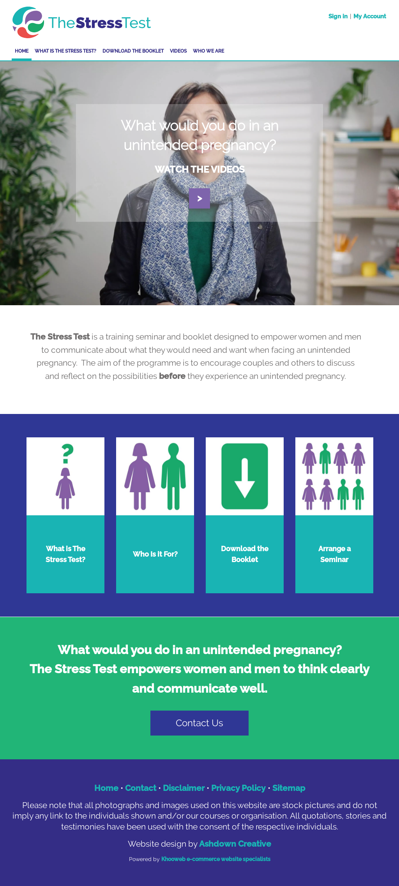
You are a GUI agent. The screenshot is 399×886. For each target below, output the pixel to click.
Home (21, 51)
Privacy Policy (238, 788)
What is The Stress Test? (65, 51)
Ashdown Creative (235, 844)
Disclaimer (184, 788)
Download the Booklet (133, 51)
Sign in (338, 16)
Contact (140, 788)
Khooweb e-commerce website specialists (215, 859)
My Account (369, 16)
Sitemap (288, 788)
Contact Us (199, 723)
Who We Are (208, 51)
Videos (178, 51)
